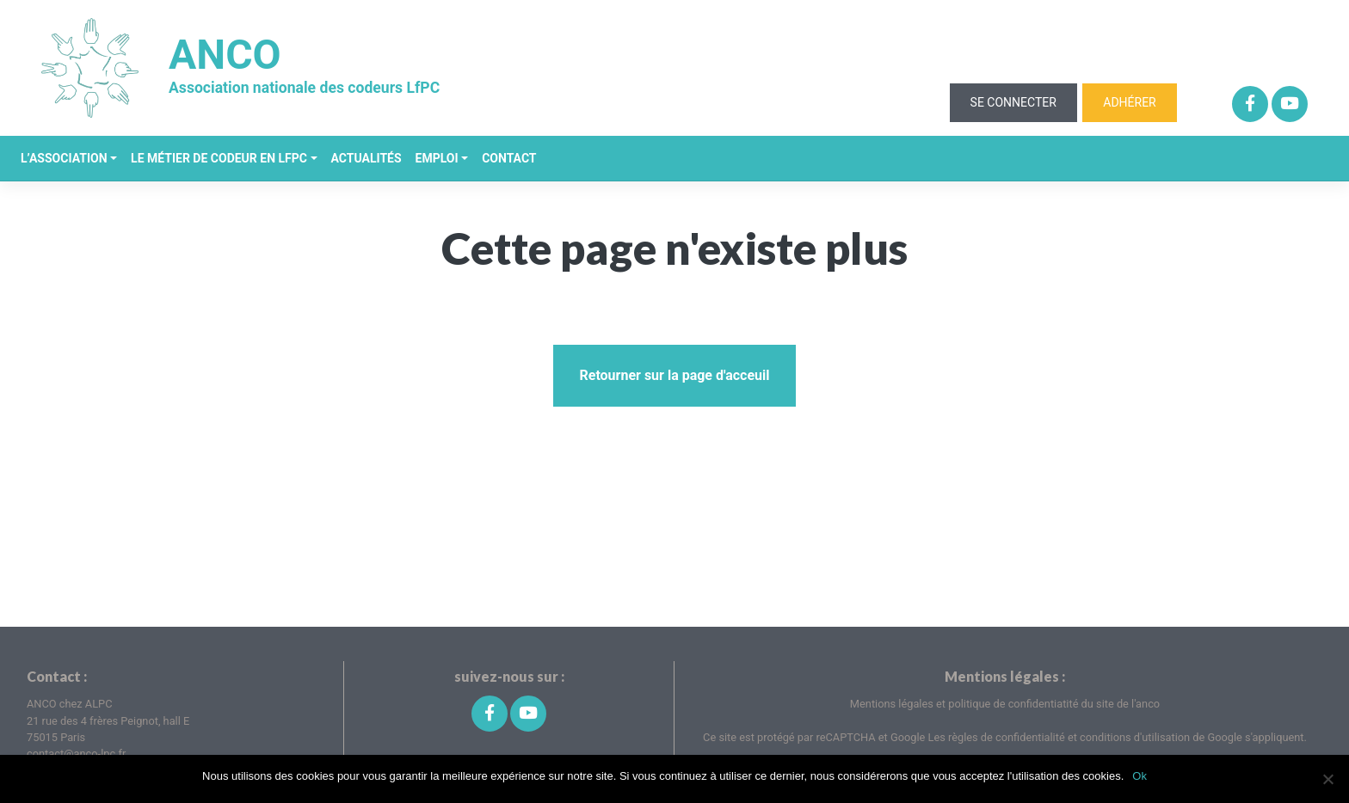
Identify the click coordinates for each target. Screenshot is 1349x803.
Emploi (437, 158)
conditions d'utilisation (1136, 737)
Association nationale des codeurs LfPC (304, 87)
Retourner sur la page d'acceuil (674, 375)
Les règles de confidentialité (998, 737)
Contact (509, 158)
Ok (1139, 775)
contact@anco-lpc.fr (76, 753)
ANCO (225, 55)
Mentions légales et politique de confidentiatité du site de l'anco (1005, 703)
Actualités (366, 158)
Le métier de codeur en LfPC (219, 158)
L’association (64, 158)
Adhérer (1129, 102)
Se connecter (1013, 102)
